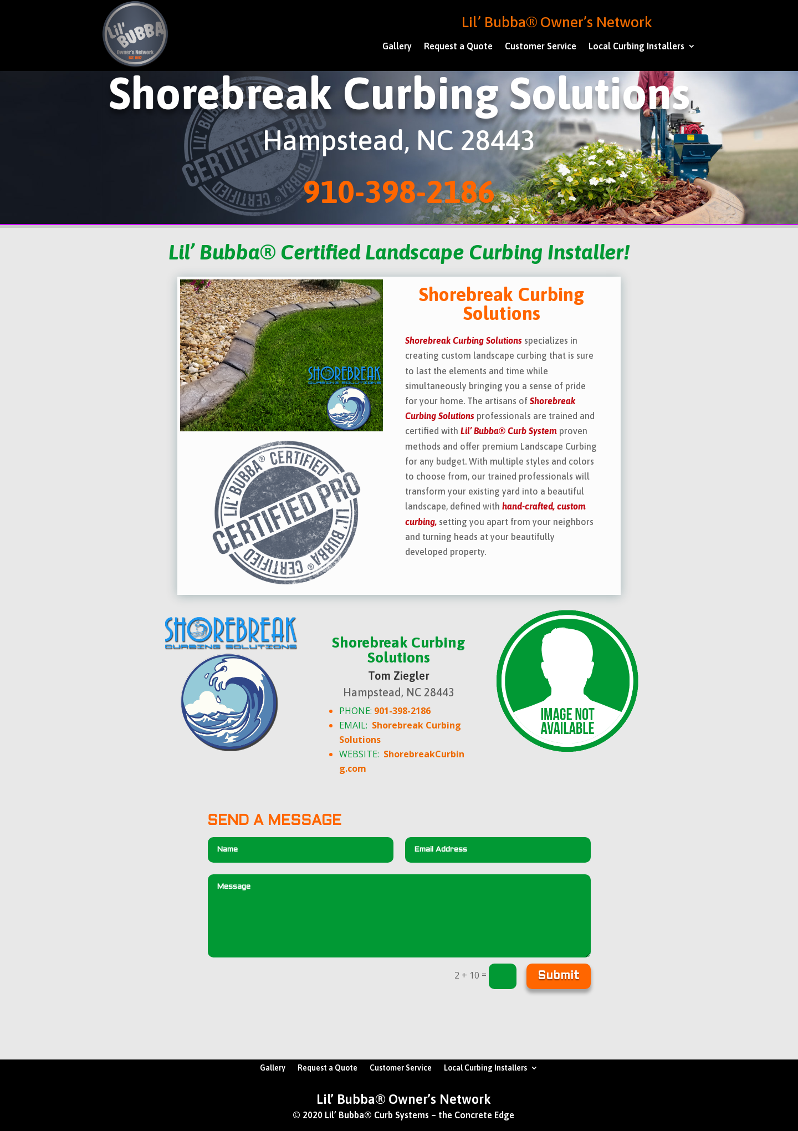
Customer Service (540, 46)
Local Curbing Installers (636, 46)
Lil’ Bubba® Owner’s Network (557, 21)
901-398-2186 (402, 711)
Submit (559, 976)
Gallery (397, 46)
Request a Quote (458, 46)
